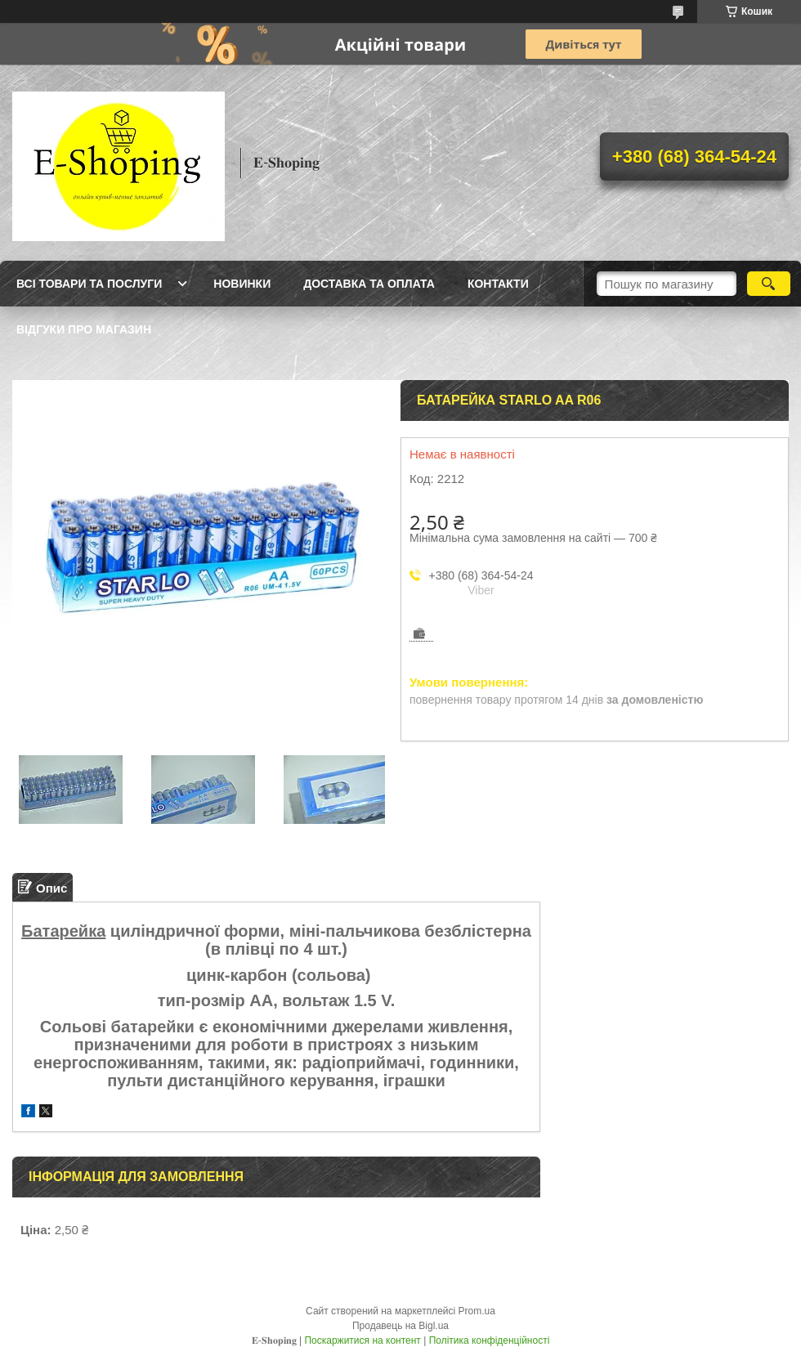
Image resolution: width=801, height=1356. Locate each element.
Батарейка (63, 931)
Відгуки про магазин (83, 329)
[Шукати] (768, 283)
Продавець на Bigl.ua (400, 1325)
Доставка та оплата (369, 283)
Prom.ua (477, 1311)
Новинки (242, 283)
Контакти (498, 283)
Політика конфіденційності (489, 1340)
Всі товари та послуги (89, 283)
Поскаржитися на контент (362, 1340)
